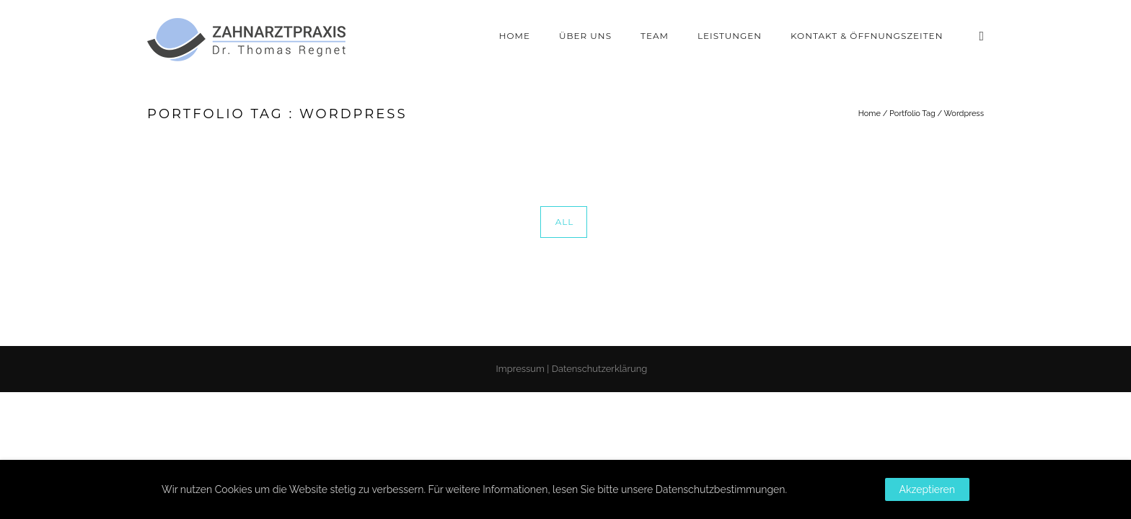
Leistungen (729, 35)
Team (655, 35)
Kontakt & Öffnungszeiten (867, 35)
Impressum (520, 368)
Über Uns (585, 35)
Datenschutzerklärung (600, 368)
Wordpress (964, 113)
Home (514, 35)
